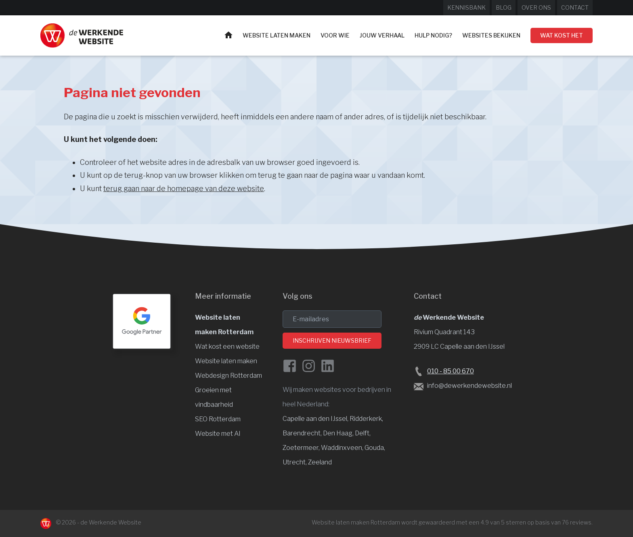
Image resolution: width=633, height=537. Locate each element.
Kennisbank (466, 7)
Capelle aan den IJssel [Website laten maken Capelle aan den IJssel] (315, 419)
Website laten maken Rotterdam (356, 522)
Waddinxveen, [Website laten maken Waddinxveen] (343, 448)
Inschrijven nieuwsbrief (332, 340)
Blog (503, 7)
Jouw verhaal (382, 35)
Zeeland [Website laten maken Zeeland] (320, 462)
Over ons (536, 7)
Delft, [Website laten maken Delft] (363, 433)
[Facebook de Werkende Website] (290, 366)
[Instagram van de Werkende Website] (309, 366)
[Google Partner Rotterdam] (141, 321)
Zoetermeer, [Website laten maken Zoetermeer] (302, 448)
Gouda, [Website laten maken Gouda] (375, 448)
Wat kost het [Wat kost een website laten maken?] (561, 35)
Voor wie (335, 35)
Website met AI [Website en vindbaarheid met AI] (218, 433)
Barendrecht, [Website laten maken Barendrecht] (303, 433)
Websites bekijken (491, 35)
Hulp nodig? (433, 35)
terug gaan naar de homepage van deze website (183, 188)
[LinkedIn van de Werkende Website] (328, 366)
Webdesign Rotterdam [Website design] (228, 375)
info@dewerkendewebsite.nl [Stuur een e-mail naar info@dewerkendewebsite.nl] (469, 385)
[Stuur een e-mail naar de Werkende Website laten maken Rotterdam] (418, 386)
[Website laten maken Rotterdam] (81, 35)
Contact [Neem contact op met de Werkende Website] (575, 7)
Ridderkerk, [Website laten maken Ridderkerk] (366, 419)
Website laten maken (276, 35)
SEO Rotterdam (218, 419)
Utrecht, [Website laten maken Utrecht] (295, 462)
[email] (332, 319)
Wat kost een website (227, 346)
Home (228, 34)
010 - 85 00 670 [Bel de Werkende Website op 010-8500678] (450, 371)
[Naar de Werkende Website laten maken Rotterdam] (45, 523)
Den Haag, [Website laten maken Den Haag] (339, 433)
